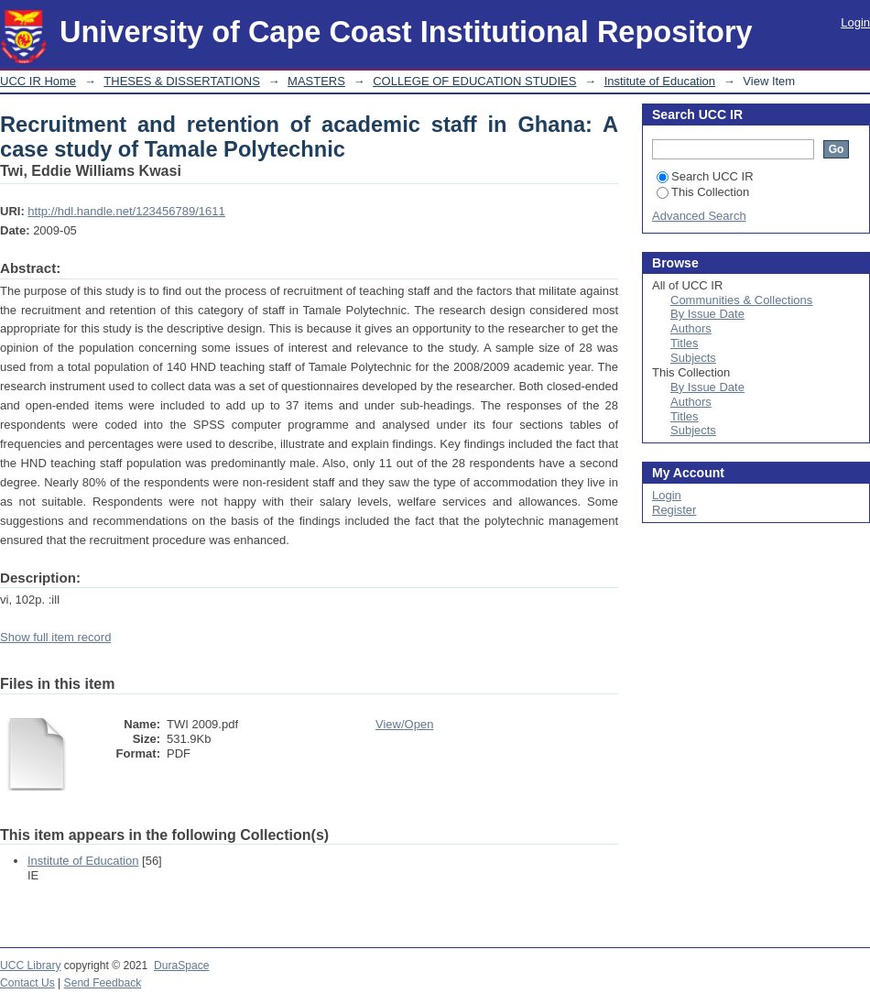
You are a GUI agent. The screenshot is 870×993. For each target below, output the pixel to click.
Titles (684, 343)
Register (674, 510)
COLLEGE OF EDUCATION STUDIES (474, 81)
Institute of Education (659, 81)
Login (855, 22)
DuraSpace (181, 965)
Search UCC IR (705, 176)
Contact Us (27, 983)
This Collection (703, 192)
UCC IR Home (38, 81)
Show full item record (55, 637)
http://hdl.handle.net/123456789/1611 (125, 211)
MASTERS (316, 81)
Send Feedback (103, 983)
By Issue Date (707, 314)
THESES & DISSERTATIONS (181, 81)
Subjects (693, 358)
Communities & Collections (741, 300)
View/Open (404, 724)
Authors (691, 328)
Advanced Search (699, 216)
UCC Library (30, 965)
